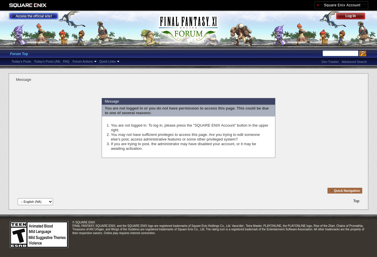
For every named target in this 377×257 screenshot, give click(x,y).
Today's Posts (21, 61)
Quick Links (107, 61)
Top (356, 201)
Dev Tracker (330, 61)
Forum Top (19, 54)
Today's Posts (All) (47, 61)
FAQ (66, 61)
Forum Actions (83, 61)
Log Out (353, 16)
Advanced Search (354, 61)
